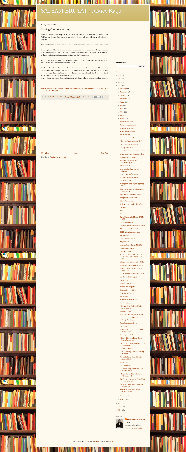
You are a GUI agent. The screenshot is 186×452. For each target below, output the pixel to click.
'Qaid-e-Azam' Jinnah (127, 248)
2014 (120, 403)
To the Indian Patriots (127, 293)
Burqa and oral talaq (126, 122)
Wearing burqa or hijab (127, 283)
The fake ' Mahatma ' (127, 138)
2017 (120, 79)
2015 (120, 86)
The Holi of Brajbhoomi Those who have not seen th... (132, 370)
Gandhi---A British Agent (128, 277)
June (121, 109)
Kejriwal (123, 214)
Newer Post (45, 153)
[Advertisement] (74, 134)
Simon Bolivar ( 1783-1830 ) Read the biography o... (131, 330)
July (121, 105)
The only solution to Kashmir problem (132, 151)
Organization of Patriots (128, 290)
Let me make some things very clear (132, 154)
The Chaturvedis (125, 365)
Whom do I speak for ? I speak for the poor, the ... (131, 385)
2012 (120, 410)
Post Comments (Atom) (58, 157)
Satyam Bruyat (125, 235)
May (121, 112)
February (123, 396)
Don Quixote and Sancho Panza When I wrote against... (132, 380)
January (123, 399)
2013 (120, 407)
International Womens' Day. (129, 300)
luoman (96, 441)
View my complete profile (133, 428)
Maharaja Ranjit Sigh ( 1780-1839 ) (131, 245)
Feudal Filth (124, 280)
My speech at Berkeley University (131, 194)
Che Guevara (124, 326)
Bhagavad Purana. (126, 311)
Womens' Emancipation (127, 287)
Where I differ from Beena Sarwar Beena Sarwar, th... (131, 339)
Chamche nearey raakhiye (128, 323)
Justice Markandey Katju (136, 419)
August (122, 102)
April (122, 115)
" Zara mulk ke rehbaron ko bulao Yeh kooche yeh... (131, 375)
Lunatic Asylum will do (127, 238)
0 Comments (85, 97)
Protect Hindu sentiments (128, 125)
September (124, 99)
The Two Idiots (125, 303)
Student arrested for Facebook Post (131, 204)
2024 (120, 75)
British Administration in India (130, 232)
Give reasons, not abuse (127, 157)
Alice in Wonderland (126, 201)
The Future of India (126, 222)
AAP (121, 211)
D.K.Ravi (123, 207)
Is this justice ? (125, 166)
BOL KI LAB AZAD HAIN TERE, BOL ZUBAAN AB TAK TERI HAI (131, 257)
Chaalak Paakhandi (126, 251)
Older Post (104, 153)
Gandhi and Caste (126, 181)
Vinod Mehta (124, 296)
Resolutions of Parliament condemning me (128, 161)
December (123, 89)
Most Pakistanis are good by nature (131, 314)
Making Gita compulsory (128, 128)
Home (75, 153)
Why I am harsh (125, 242)
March (122, 119)
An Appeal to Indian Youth (129, 198)
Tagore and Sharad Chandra (129, 144)
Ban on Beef (124, 362)
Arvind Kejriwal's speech (128, 131)
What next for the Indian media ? (131, 141)
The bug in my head (126, 148)
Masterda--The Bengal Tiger (129, 177)
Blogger (111, 441)
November (124, 92)
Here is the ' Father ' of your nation (131, 265)
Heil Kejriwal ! (125, 134)
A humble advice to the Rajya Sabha (132, 262)
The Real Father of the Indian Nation (132, 274)
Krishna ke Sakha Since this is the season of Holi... (131, 358)
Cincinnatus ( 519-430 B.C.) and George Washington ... (130, 319)
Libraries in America (126, 348)
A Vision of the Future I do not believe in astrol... (130, 391)
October (123, 95)
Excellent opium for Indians (129, 174)
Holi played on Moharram (128, 335)
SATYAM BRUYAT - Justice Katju (81, 10)
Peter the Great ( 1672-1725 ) (129, 229)
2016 (120, 82)
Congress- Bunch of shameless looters (132, 226)
